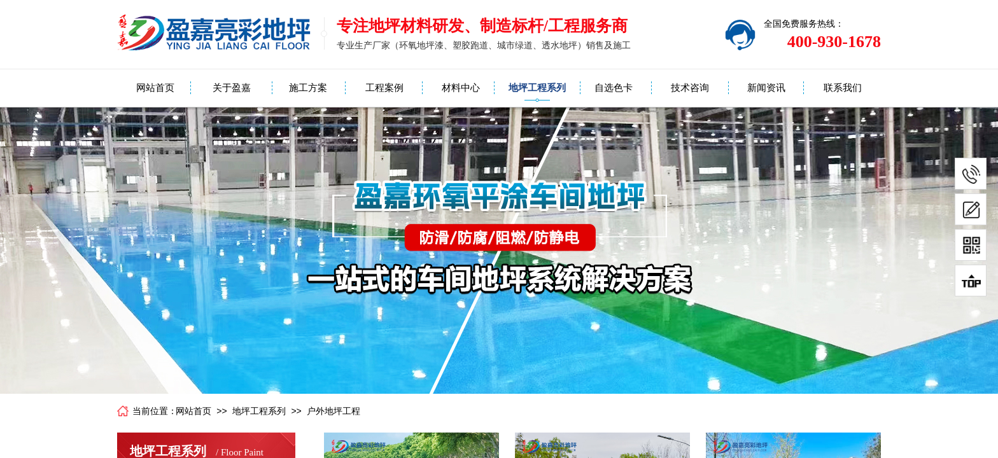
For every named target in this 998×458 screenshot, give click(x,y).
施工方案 (308, 88)
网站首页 (155, 88)
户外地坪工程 (333, 411)
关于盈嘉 (232, 88)
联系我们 (843, 88)
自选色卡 (613, 88)
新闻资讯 (766, 88)
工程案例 (384, 88)
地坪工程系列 (537, 88)
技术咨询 (690, 88)
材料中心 (461, 88)
